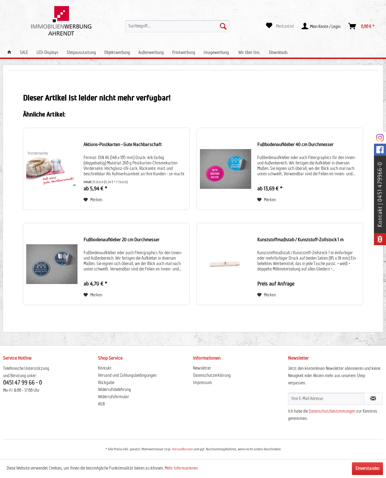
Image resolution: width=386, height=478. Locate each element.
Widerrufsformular (113, 397)
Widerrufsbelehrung (114, 390)
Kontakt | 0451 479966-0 (380, 194)
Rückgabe (106, 383)
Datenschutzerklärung (212, 375)
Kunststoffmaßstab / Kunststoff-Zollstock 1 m (300, 239)
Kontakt (105, 368)
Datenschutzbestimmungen (332, 411)
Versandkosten (182, 449)
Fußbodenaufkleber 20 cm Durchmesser (122, 239)
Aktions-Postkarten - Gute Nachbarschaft (123, 144)
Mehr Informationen (181, 468)
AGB (101, 404)
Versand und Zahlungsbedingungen (127, 375)
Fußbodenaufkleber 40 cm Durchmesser (295, 144)
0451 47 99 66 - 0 (22, 383)
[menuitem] (177, 26)
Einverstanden (367, 469)
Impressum (202, 383)
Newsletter (202, 368)
